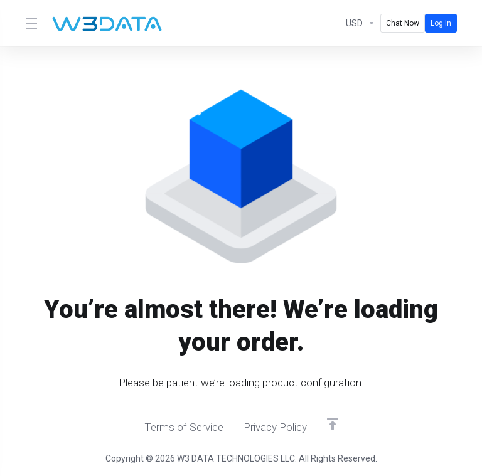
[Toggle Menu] (30, 23)
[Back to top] (332, 424)
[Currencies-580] (360, 23)
